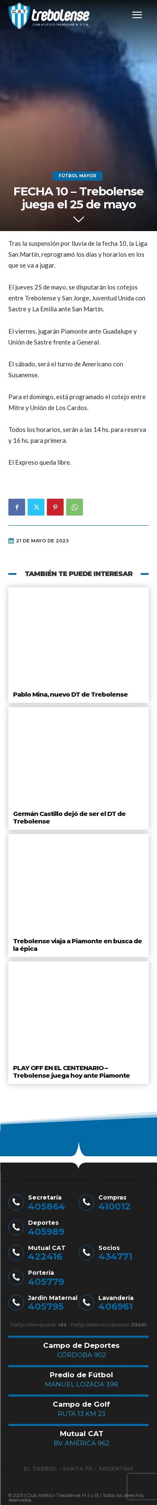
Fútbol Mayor (77, 176)
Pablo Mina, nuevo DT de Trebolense (70, 694)
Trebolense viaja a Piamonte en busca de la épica (77, 944)
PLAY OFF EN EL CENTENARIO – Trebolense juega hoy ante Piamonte (71, 1071)
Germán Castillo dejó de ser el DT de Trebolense (69, 817)
